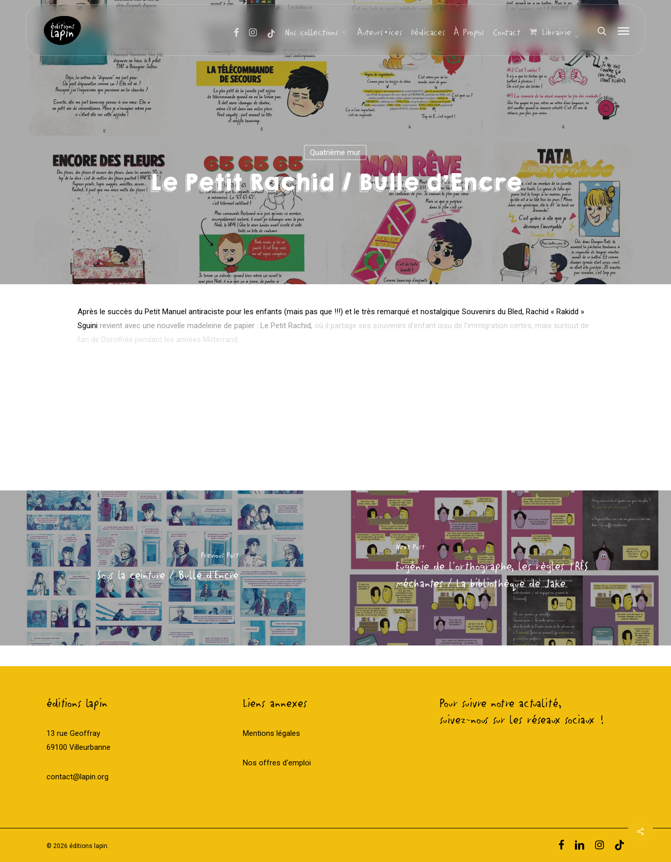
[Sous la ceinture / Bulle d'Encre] (168, 567)
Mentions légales (271, 733)
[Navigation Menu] (624, 31)
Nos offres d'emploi (277, 762)
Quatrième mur (335, 152)
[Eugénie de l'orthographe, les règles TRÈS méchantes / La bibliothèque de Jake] (504, 567)
